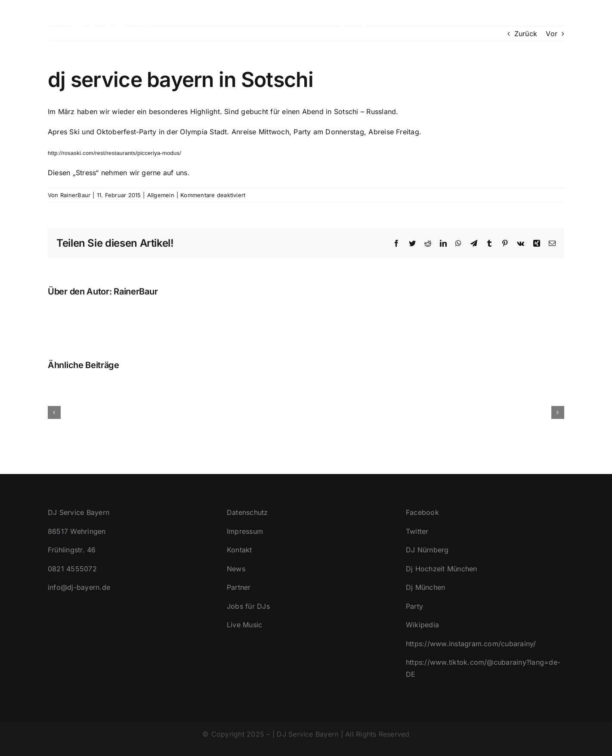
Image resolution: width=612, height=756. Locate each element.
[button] (550, 21)
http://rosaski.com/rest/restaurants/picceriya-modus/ (114, 153)
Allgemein (160, 195)
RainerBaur (75, 195)
